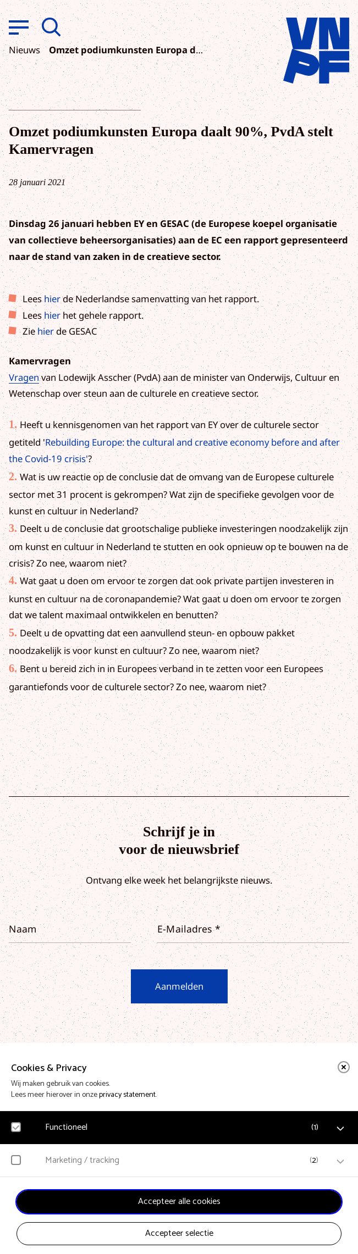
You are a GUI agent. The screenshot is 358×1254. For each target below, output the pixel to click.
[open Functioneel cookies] (340, 1128)
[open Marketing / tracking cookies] (340, 1161)
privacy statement (127, 1095)
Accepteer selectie (179, 1233)
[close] (344, 1067)
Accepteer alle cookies (179, 1201)
